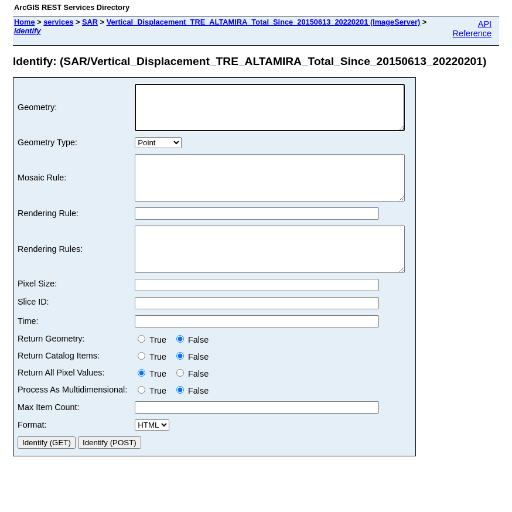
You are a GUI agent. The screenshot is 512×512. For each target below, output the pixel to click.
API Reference (472, 28)
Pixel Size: (37, 310)
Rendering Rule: (48, 230)
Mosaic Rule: (42, 191)
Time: (28, 347)
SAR (90, 22)
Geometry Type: (47, 151)
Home (24, 22)
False (192, 366)
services (58, 22)
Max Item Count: (49, 433)
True (154, 366)
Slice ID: (33, 328)
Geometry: (37, 112)
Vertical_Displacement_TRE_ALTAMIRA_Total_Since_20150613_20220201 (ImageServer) (264, 22)
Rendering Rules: (50, 271)
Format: (32, 451)
